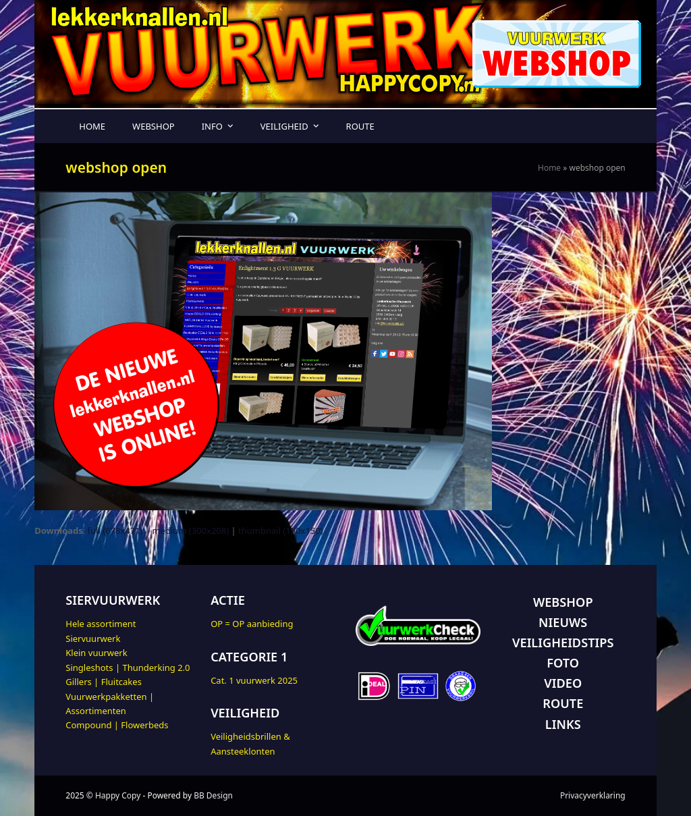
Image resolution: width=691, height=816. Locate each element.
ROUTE (563, 703)
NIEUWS (562, 622)
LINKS (563, 724)
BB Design (213, 795)
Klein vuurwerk (96, 653)
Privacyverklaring (593, 795)
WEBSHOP (563, 602)
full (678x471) (115, 530)
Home (549, 167)
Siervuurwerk (92, 638)
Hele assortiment (100, 624)
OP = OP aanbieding (252, 624)
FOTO (563, 663)
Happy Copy (117, 795)
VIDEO (563, 683)
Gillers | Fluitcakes (103, 682)
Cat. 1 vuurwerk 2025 (254, 680)
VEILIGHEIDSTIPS (562, 642)
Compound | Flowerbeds (116, 725)
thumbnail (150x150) (280, 530)
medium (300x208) (190, 530)
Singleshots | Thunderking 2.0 (127, 667)
